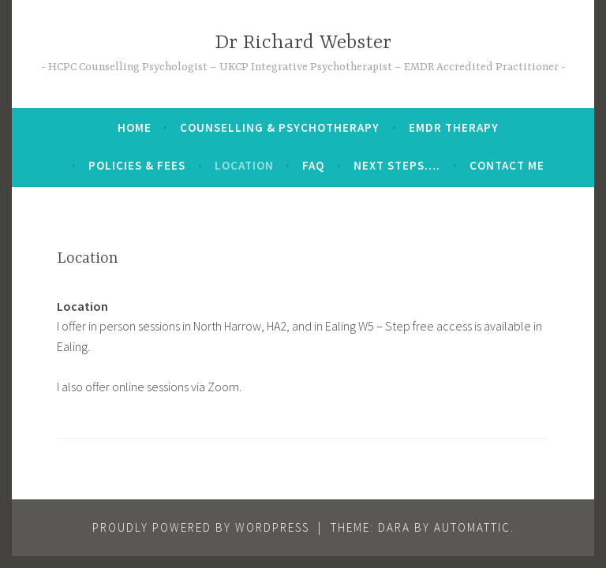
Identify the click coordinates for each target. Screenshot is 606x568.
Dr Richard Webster (303, 43)
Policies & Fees (136, 165)
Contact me (506, 165)
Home (135, 127)
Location (244, 165)
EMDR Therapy (454, 127)
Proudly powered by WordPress (200, 527)
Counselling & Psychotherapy (280, 127)
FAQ (313, 165)
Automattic (472, 527)
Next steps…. (397, 165)
